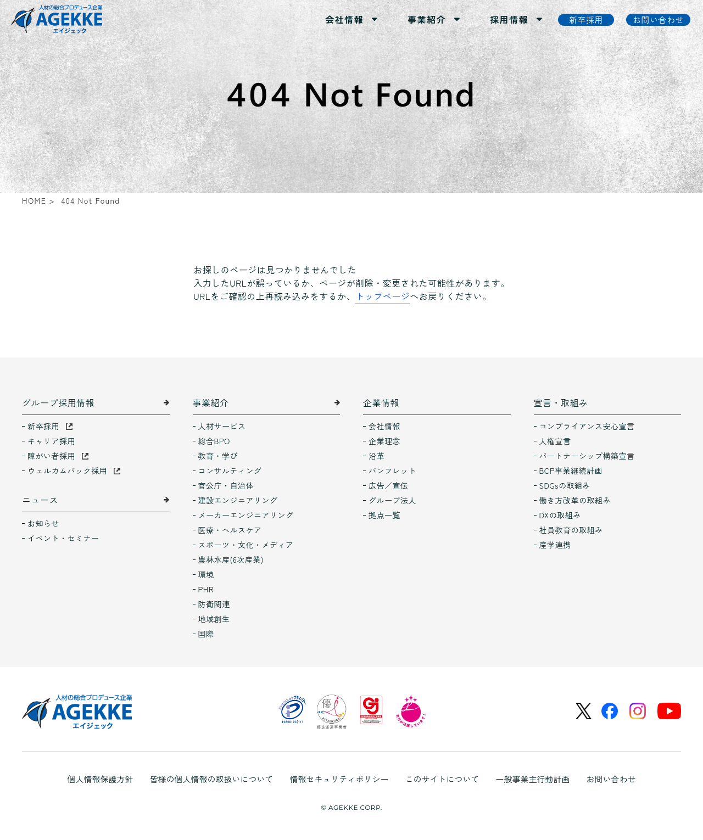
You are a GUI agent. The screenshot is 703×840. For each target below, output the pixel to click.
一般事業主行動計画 (533, 779)
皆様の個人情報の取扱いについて (211, 779)
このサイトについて (442, 779)
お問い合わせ (611, 779)
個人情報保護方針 (100, 779)
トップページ (382, 296)
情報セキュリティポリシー (338, 779)
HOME (34, 200)
